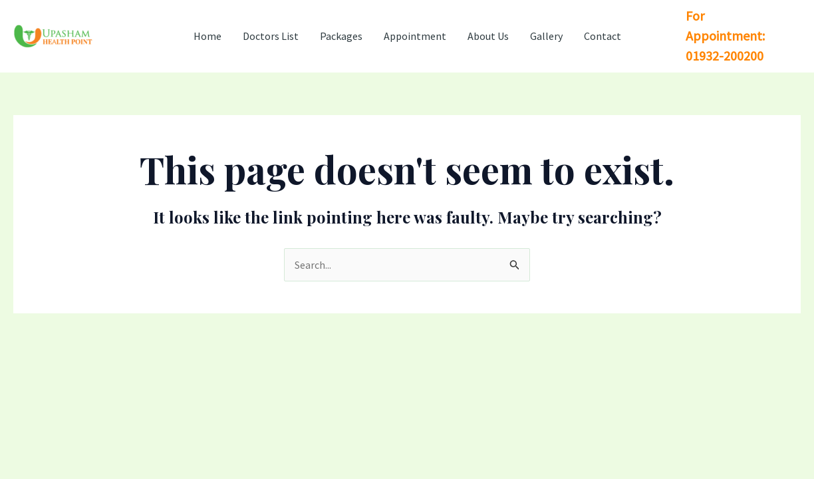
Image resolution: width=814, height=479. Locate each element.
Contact (602, 36)
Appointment (415, 36)
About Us (488, 36)
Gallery (546, 36)
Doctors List (271, 36)
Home (207, 36)
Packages (341, 36)
